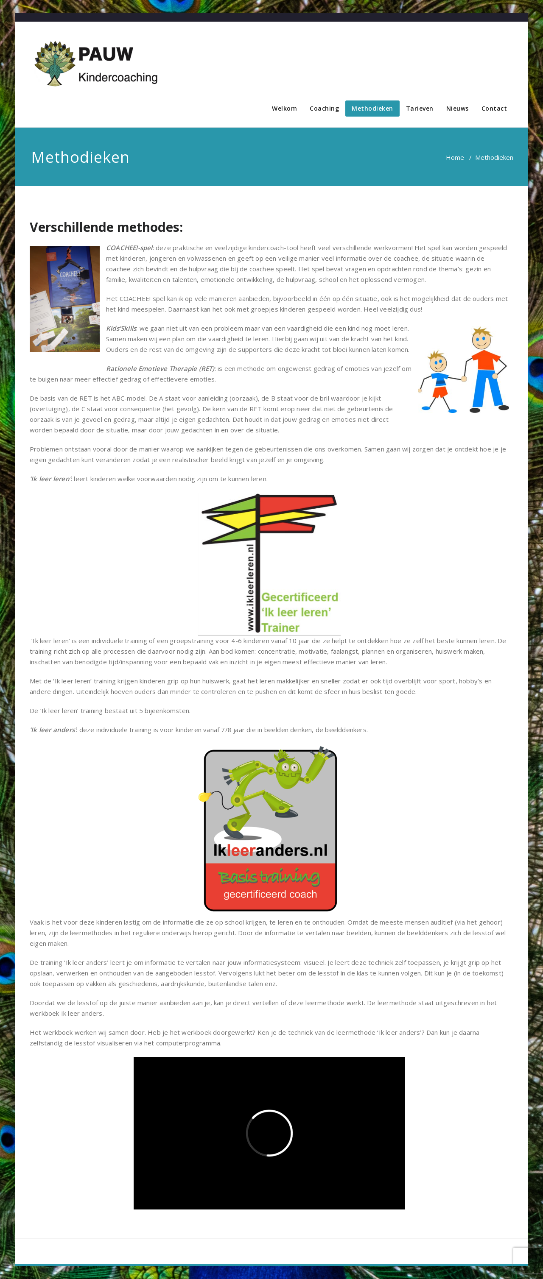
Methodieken (372, 108)
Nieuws (457, 108)
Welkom (284, 108)
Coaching (324, 108)
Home (455, 157)
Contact (494, 108)
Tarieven (420, 108)
